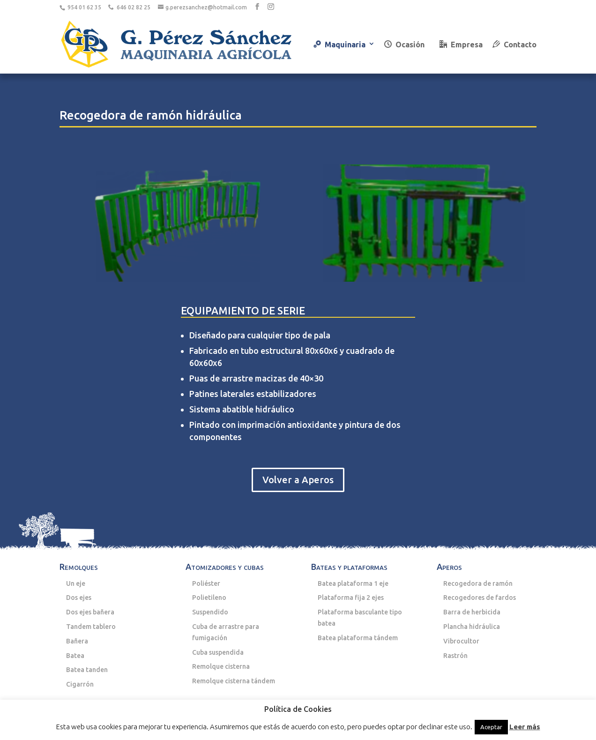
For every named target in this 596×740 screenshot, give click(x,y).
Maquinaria (339, 44)
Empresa (461, 44)
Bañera (77, 641)
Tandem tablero (91, 626)
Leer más (524, 727)
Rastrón (455, 655)
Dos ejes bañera (90, 612)
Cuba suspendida (218, 652)
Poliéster (206, 583)
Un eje (75, 583)
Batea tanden (87, 669)
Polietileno (209, 597)
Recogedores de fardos (479, 597)
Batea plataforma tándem (358, 638)
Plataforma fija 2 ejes (351, 597)
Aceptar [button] (491, 727)
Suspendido (210, 612)
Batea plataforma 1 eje (353, 583)
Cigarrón (80, 684)
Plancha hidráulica (471, 626)
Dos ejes (78, 597)
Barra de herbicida (471, 612)
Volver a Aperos (298, 479)
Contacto (514, 44)
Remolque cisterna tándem (233, 681)
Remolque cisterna (221, 666)
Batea (75, 655)
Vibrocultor (461, 641)
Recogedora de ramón (478, 583)
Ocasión (404, 44)
